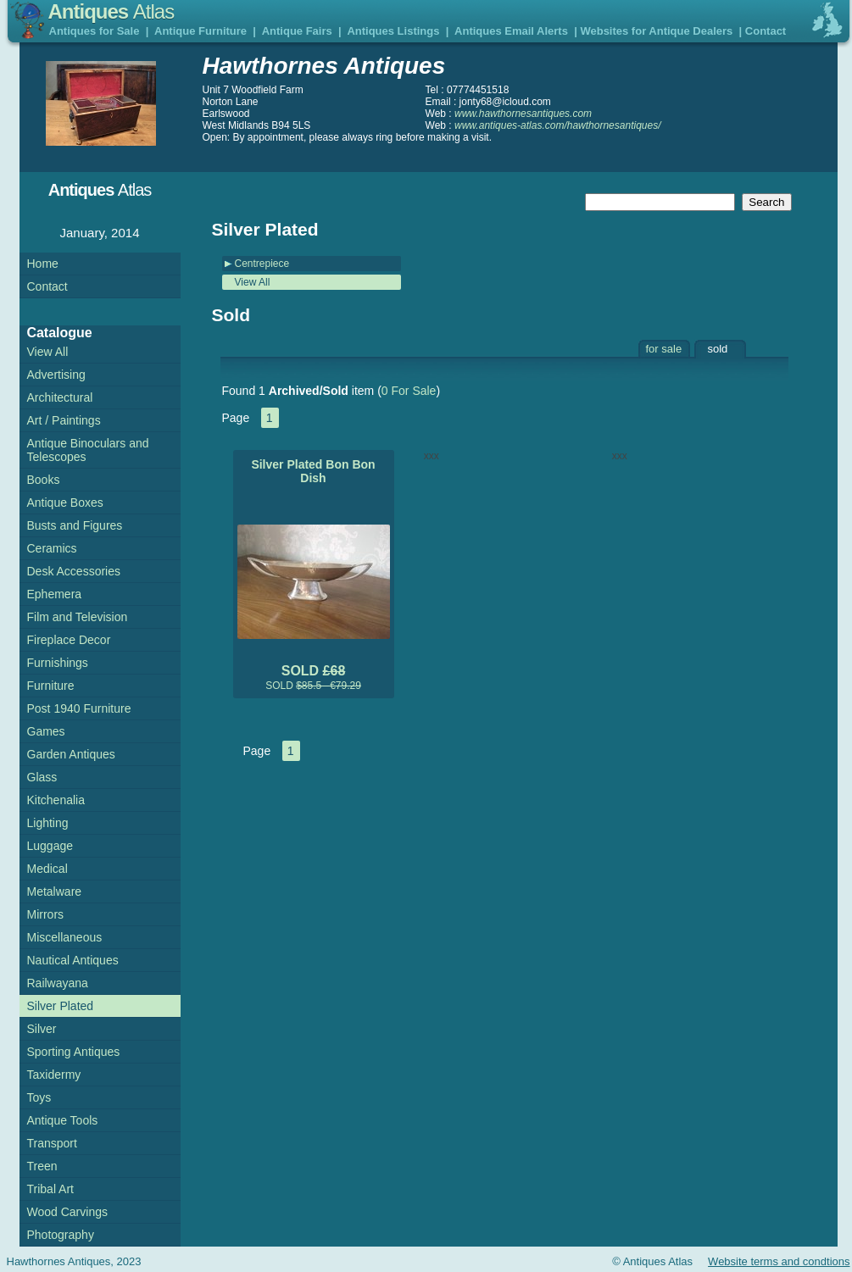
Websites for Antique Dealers (656, 31)
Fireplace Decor (69, 640)
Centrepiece (262, 263)
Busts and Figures (75, 525)
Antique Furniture (200, 31)
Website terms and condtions (778, 1261)
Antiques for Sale (94, 31)
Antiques (111, 11)
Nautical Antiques (73, 960)
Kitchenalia (56, 800)
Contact (765, 31)
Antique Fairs (297, 31)
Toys (39, 1097)
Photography (60, 1234)
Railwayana (57, 983)
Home (42, 263)
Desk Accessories (73, 571)
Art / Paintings (64, 420)
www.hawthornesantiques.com (523, 113)
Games (46, 731)
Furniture (51, 685)
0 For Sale (409, 390)
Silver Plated (60, 1006)
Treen (42, 1166)
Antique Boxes (65, 502)
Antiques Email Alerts (511, 31)
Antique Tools (62, 1120)
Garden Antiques (71, 754)
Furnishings (57, 662)
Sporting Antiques (73, 1051)
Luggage (50, 846)
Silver (42, 1029)
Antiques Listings (393, 31)
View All (252, 282)
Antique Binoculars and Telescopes (88, 450)
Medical (47, 868)
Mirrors (45, 914)
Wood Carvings (67, 1212)
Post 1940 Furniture (79, 708)
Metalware (54, 891)
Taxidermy (54, 1074)
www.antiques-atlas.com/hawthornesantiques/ (557, 125)
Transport (52, 1143)
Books (43, 479)
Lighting (48, 823)
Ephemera (54, 594)
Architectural (60, 397)
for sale (664, 348)
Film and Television (77, 617)
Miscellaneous (65, 937)
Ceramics (52, 548)
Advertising (56, 374)
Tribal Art (51, 1189)
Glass (42, 777)
